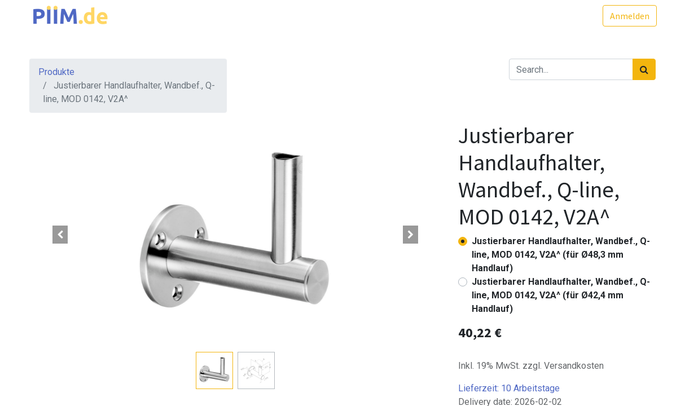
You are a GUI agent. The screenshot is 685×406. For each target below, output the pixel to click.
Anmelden (628, 15)
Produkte (56, 72)
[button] (60, 235)
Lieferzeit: (509, 388)
